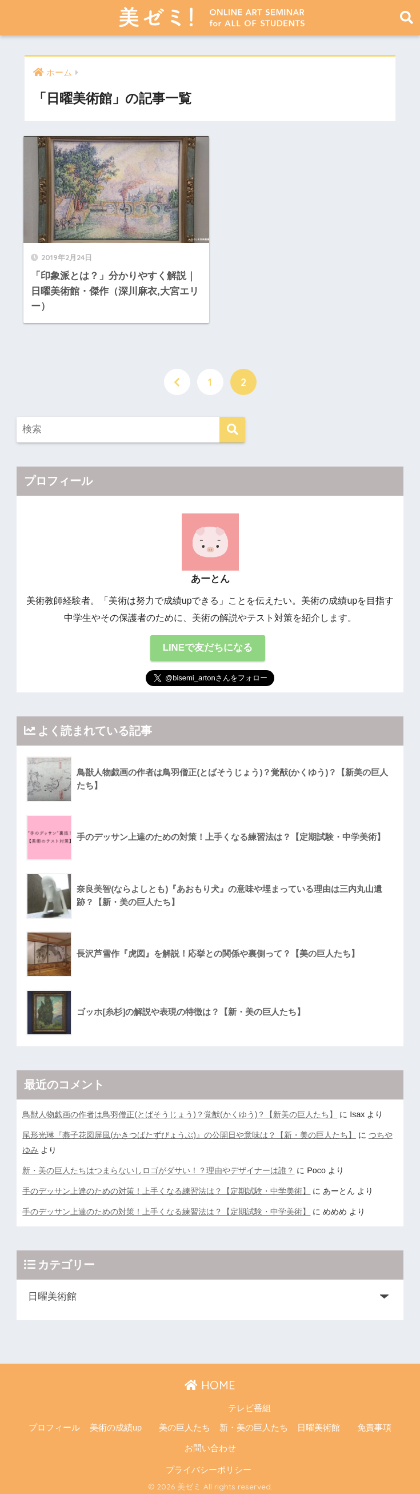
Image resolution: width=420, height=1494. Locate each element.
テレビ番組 (249, 1403)
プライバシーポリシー (208, 1465)
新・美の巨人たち (253, 1423)
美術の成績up (116, 1423)
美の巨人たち (184, 1423)
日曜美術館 (318, 1423)
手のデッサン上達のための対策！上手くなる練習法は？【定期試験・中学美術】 (166, 1186)
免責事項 (374, 1423)
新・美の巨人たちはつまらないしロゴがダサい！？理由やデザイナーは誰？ (158, 1165)
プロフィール (54, 1423)
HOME (210, 1380)
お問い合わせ (210, 1443)
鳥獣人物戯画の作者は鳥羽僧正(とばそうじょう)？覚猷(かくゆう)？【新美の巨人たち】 (179, 1109)
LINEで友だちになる (208, 643)
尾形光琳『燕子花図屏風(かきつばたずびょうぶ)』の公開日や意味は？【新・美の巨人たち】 (189, 1130)
